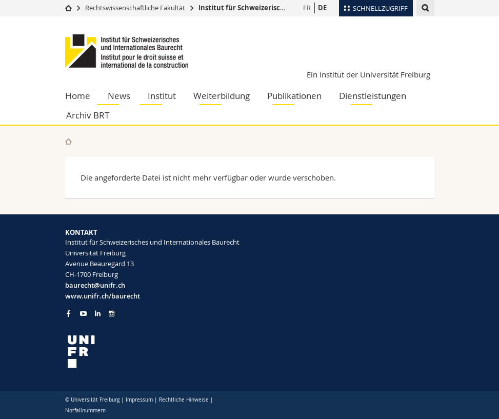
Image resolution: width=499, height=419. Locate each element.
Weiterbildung (221, 96)
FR (307, 7)
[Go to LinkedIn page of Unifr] (98, 313)
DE (322, 7)
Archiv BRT (87, 115)
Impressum (139, 399)
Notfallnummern (85, 410)
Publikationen (294, 96)
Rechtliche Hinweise (184, 399)
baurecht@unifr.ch (95, 285)
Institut (162, 96)
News (119, 96)
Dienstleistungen (372, 96)
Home (77, 96)
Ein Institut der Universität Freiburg (368, 74)
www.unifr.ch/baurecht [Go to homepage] (102, 296)
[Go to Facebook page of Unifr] (68, 313)
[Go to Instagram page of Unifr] (111, 313)
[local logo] (153, 351)
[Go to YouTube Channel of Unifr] (83, 313)
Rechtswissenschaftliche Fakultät (136, 7)
